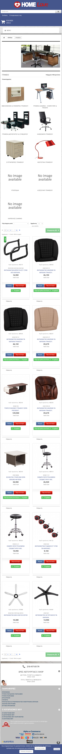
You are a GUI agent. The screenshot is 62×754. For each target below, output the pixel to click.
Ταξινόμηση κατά (7, 223)
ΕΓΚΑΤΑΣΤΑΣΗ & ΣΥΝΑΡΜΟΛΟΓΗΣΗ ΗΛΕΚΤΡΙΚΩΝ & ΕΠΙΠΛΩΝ (20, 701)
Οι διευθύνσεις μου (8, 715)
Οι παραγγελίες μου (8, 713)
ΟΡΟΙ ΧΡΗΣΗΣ (6, 698)
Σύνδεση (4, 15)
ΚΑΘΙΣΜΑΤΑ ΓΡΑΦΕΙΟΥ (45, 134)
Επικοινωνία (6, 692)
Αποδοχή (57, 749)
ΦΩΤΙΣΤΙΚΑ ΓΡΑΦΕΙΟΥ (45, 162)
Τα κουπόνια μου (7, 718)
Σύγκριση (9, 301)
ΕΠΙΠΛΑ (10, 37)
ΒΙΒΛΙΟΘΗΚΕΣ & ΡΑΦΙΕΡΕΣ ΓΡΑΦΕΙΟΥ (15, 106)
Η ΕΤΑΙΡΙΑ (5, 700)
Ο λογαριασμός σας (15, 15)
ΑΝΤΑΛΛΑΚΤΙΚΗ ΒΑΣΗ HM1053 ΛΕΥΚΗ (16, 615)
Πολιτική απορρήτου (26, 751)
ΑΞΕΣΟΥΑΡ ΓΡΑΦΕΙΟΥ (45, 190)
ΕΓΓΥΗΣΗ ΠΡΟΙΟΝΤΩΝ (8, 705)
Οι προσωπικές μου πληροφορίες (13, 717)
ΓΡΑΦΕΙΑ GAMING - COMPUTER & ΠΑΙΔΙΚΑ (45, 106)
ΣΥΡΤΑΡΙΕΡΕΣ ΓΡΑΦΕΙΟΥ (15, 162)
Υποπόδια (15, 190)
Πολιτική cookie (40, 748)
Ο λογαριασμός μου (12, 709)
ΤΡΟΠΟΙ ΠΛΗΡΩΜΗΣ (8, 696)
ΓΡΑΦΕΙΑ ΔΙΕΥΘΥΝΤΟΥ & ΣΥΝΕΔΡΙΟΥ (15, 134)
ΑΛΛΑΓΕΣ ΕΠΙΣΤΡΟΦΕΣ (9, 703)
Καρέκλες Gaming (15, 218)
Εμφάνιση (34, 223)
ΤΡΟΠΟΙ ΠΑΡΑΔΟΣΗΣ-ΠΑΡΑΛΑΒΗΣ (12, 694)
